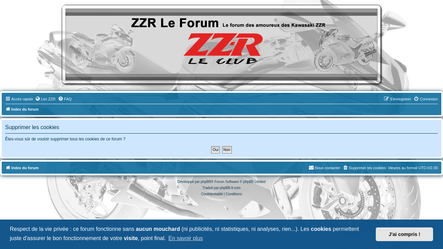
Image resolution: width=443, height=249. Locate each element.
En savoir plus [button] (185, 238)
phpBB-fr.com (230, 188)
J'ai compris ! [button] (404, 234)
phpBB (206, 182)
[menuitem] (45, 99)
